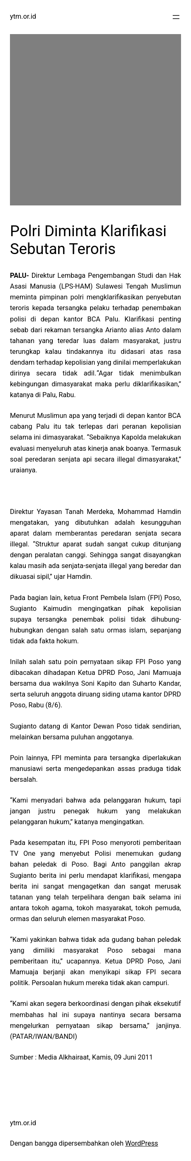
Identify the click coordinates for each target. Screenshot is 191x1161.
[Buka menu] (176, 17)
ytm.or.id (23, 16)
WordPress (141, 1143)
